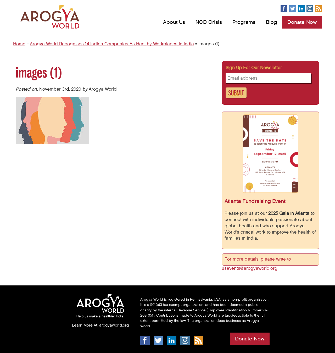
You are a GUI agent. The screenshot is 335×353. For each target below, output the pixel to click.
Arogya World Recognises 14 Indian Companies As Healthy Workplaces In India (112, 44)
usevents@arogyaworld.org (249, 268)
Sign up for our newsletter (254, 68)
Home (19, 44)
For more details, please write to (258, 259)
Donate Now (302, 22)
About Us (174, 22)
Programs (243, 22)
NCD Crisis (209, 22)
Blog (271, 22)
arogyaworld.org (114, 325)
